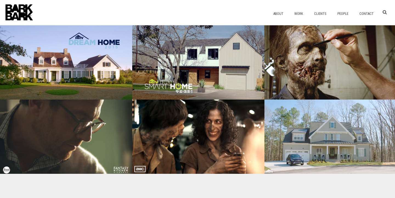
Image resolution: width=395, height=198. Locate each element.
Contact (366, 14)
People (342, 14)
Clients (320, 14)
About (278, 14)
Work (298, 14)
